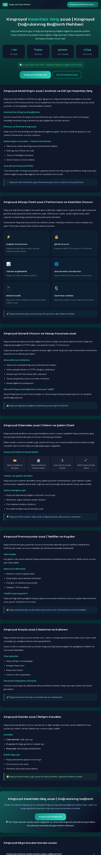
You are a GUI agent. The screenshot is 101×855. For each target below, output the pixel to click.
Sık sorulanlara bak (67, 75)
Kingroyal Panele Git (35, 75)
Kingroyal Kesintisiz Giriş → (83, 4)
